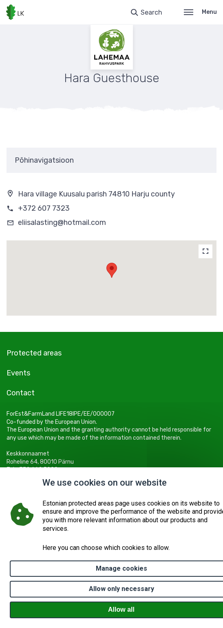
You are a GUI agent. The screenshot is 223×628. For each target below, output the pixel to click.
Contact (21, 392)
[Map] (205, 251)
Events (18, 373)
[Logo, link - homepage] (15, 12)
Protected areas (34, 353)
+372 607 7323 (44, 208)
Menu (200, 12)
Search (151, 12)
